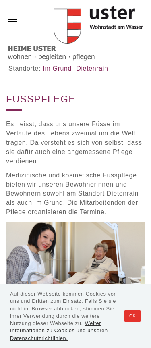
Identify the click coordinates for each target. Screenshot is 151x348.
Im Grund (57, 68)
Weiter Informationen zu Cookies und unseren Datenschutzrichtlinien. (59, 330)
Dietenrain (92, 68)
